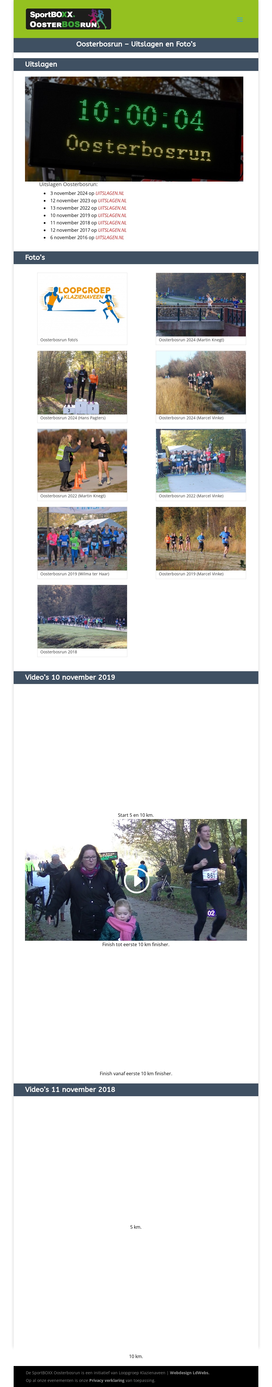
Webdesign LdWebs (189, 1372)
